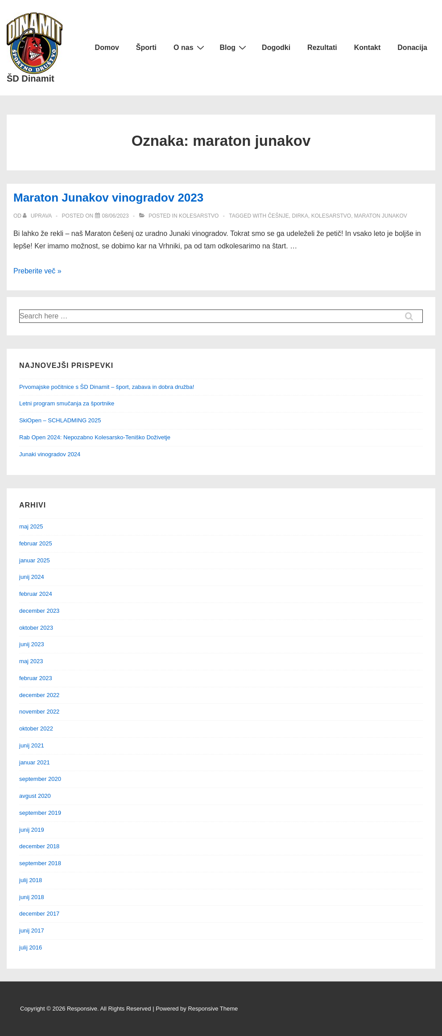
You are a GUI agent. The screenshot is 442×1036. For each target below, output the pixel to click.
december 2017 (39, 913)
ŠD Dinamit (30, 78)
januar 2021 (34, 762)
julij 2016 (30, 947)
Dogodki (276, 47)
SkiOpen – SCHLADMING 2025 (60, 420)
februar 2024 (35, 593)
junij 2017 (31, 930)
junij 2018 (31, 897)
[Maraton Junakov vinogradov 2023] (115, 216)
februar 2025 (35, 543)
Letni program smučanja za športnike (66, 403)
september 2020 (40, 779)
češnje (278, 216)
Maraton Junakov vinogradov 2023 (108, 197)
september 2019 (40, 812)
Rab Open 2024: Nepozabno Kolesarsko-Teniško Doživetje (94, 437)
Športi (146, 47)
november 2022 (39, 711)
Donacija (412, 47)
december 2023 (39, 610)
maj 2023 (31, 661)
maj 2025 (31, 526)
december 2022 (39, 695)
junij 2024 (31, 577)
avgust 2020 (35, 795)
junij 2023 (31, 644)
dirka (300, 216)
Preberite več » (37, 271)
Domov (107, 47)
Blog (234, 47)
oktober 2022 (36, 728)
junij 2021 (31, 745)
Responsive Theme (213, 1008)
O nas (189, 47)
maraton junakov (380, 216)
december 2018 (39, 846)
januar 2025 (34, 560)
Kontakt (367, 47)
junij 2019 (31, 829)
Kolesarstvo (199, 216)
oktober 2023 (36, 627)
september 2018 (40, 863)
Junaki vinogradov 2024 (49, 454)
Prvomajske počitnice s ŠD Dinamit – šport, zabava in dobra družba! (106, 387)
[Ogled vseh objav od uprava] (38, 216)
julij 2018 (30, 880)
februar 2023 (35, 678)
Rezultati (322, 47)
